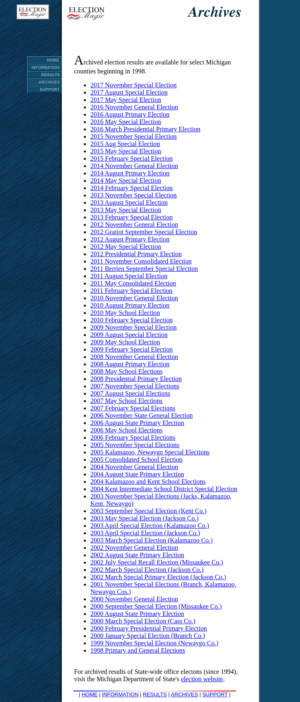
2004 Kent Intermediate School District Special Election (163, 488)
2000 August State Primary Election (137, 613)
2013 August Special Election (129, 202)
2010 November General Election (134, 298)
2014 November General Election (134, 165)
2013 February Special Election (131, 217)
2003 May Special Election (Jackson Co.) (144, 518)
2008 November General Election (134, 356)
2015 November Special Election (133, 136)
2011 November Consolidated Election (141, 261)
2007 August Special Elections (130, 393)
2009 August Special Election (129, 334)
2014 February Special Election (131, 187)
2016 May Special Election (125, 121)
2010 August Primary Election (129, 305)
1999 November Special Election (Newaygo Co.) (154, 643)
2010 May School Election (125, 312)
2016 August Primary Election (129, 114)
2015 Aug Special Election (125, 143)
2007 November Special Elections (134, 386)
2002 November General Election (134, 547)
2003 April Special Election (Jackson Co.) (145, 532)
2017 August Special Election (129, 92)
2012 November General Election (134, 224)
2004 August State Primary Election (137, 474)
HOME (90, 694)
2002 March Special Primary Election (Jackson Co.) (158, 577)
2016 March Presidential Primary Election (145, 129)
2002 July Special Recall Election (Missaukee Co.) (156, 562)
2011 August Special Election (128, 275)
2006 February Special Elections (132, 437)
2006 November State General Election (141, 415)
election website (202, 678)
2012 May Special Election (125, 246)
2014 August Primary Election (129, 173)
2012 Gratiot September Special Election (143, 231)
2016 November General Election (134, 107)
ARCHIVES (184, 694)
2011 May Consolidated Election (133, 283)
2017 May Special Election (125, 99)
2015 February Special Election (131, 158)
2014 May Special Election (125, 180)
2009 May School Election (125, 342)
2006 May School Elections (126, 430)
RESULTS (155, 694)
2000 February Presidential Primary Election (148, 628)
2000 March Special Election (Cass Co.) (142, 621)
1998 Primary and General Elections (137, 650)
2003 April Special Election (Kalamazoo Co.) (149, 525)
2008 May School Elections (126, 371)
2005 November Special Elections (134, 444)
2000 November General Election (134, 599)
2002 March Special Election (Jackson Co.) (147, 569)
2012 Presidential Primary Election (136, 253)
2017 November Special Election (133, 85)
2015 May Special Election (125, 151)
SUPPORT (215, 694)
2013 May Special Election (125, 209)
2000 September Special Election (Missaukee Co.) (156, 606)
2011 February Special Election (131, 290)
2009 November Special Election (133, 327)
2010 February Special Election (131, 320)
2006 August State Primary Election (137, 422)
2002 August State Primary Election (137, 554)
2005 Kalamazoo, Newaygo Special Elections (150, 452)
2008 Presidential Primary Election (136, 378)
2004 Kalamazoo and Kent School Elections (148, 481)
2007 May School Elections (126, 400)
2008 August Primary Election (129, 364)
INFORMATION (120, 694)
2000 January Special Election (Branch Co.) (147, 635)
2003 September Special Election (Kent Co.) (148, 510)
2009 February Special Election (131, 349)
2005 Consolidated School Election (136, 459)
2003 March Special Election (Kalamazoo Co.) (151, 540)
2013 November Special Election (133, 195)
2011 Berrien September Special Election (144, 268)
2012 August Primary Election (129, 239)
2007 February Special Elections (132, 408)
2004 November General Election (134, 466)
